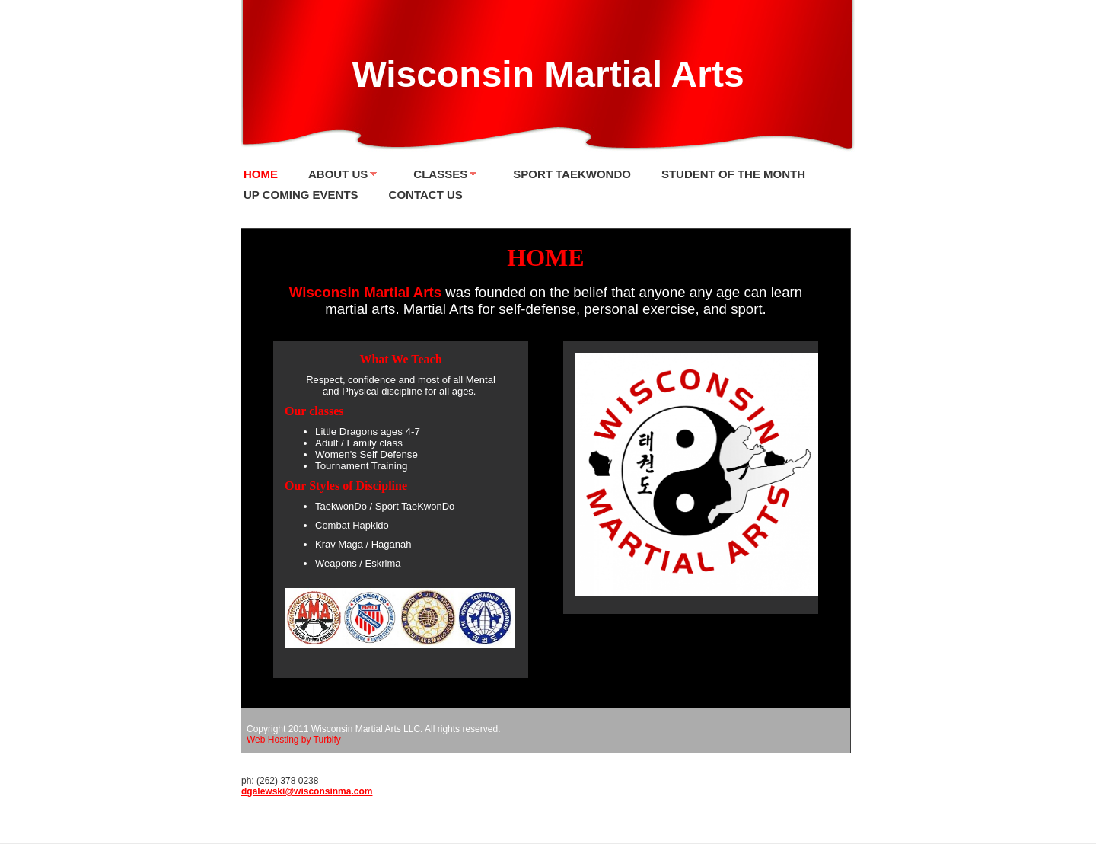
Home (261, 174)
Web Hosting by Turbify (294, 739)
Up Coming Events (301, 194)
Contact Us (426, 194)
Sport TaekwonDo (572, 174)
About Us (338, 174)
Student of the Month (733, 174)
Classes (440, 174)
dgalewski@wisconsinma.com (306, 791)
